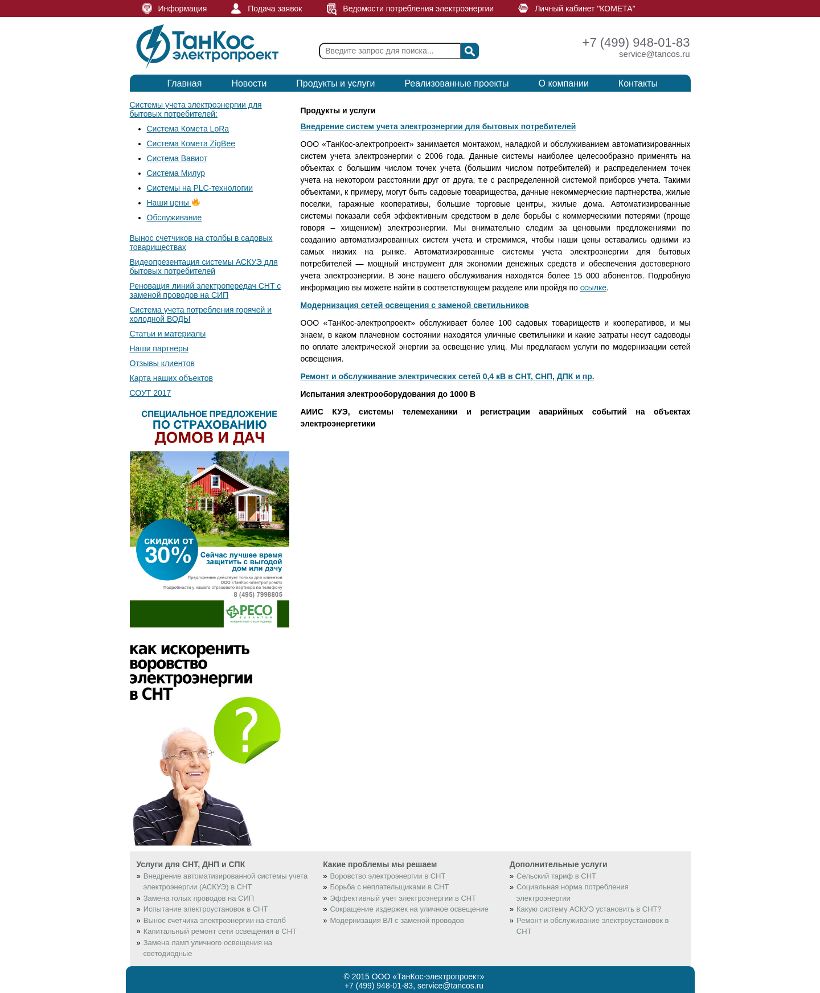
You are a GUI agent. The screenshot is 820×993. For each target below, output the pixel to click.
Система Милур (176, 173)
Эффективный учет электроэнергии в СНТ (403, 898)
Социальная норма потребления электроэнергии (572, 892)
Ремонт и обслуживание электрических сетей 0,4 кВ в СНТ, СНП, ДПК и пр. (447, 376)
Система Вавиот (177, 158)
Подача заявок (275, 8)
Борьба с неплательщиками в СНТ (389, 887)
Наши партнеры (159, 348)
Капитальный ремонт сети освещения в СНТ (220, 931)
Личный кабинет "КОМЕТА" (585, 8)
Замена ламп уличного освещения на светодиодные (208, 948)
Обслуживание (174, 217)
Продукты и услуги (335, 83)
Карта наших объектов (171, 378)
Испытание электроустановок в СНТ (206, 909)
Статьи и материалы (168, 333)
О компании (564, 83)
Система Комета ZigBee (191, 143)
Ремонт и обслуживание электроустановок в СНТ (592, 926)
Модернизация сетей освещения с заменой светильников (415, 305)
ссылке (593, 287)
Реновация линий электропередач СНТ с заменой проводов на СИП (205, 290)
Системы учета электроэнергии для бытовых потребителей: (196, 109)
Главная (184, 83)
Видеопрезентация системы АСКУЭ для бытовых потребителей (204, 266)
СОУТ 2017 (150, 392)
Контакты (638, 83)
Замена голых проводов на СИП (199, 898)
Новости (248, 83)
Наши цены (173, 202)
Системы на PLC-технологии (200, 187)
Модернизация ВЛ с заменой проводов (397, 920)
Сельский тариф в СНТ (556, 876)
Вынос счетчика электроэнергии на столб (215, 920)
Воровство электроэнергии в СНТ (387, 876)
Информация (182, 8)
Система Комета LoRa (188, 128)
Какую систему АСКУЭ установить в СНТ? (589, 909)
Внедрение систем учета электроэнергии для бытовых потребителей (438, 126)
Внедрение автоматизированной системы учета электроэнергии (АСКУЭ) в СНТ (226, 882)
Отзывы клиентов (162, 363)
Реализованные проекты (456, 83)
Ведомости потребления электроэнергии (418, 8)
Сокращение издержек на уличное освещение (409, 909)
